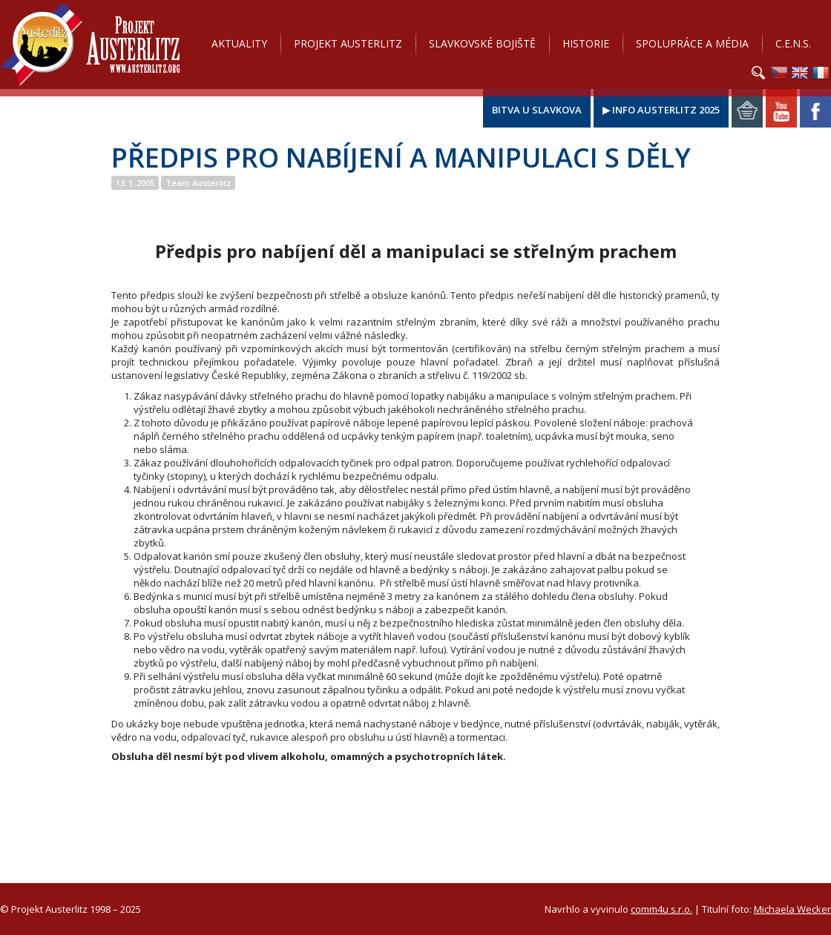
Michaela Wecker (792, 909)
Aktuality (239, 43)
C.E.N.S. (793, 43)
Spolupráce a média (692, 43)
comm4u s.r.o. (661, 909)
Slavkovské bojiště (482, 43)
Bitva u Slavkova (537, 109)
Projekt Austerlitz (90, 44)
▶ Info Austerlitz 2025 (661, 109)
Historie (585, 43)
